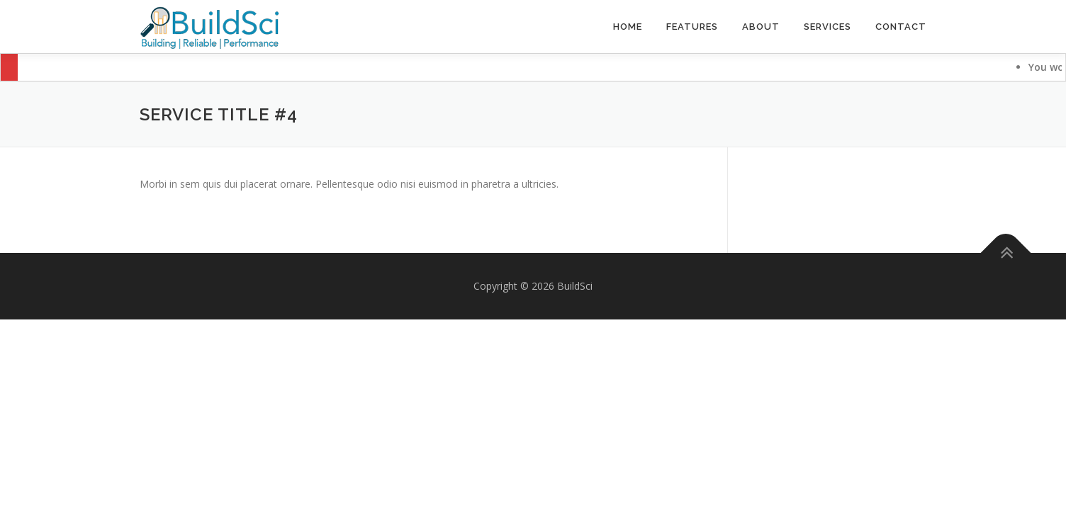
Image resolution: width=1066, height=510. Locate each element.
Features (692, 26)
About (761, 26)
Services (827, 26)
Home (627, 26)
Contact (900, 26)
